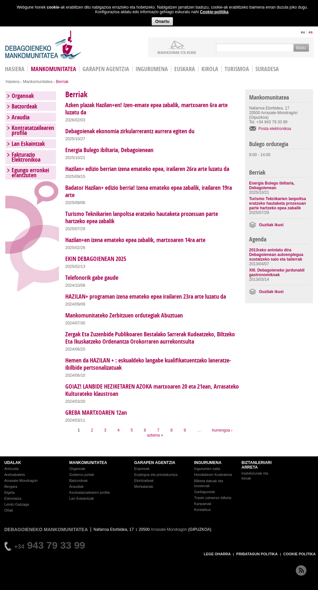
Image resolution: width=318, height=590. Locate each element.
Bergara (10, 486)
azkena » (155, 435)
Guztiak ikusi (271, 225)
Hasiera (12, 81)
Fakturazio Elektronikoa (26, 157)
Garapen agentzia (105, 69)
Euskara (184, 69)
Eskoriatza (12, 498)
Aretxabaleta (14, 475)
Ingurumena (151, 69)
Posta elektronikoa (274, 128)
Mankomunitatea (53, 69)
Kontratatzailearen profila (33, 130)
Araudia (20, 117)
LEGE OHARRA (217, 554)
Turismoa (237, 69)
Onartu (162, 21)
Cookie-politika (214, 12)
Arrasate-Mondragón (21, 481)
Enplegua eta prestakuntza (156, 475)
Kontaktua (202, 510)
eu (303, 32)
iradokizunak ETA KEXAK (176, 52)
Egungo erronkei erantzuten (30, 172)
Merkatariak (143, 486)
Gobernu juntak (81, 475)
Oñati (8, 510)
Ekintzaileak (144, 481)
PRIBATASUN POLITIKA (257, 554)
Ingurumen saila (207, 469)
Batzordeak (24, 106)
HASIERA (15, 69)
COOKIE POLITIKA (299, 554)
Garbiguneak (204, 492)
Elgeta (9, 492)
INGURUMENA (208, 462)
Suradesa (267, 69)
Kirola (209, 69)
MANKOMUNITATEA (88, 462)
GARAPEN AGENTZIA (154, 462)
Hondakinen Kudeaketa (213, 475)
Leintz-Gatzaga (16, 504)
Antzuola (11, 469)
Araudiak (76, 486)
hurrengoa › (222, 430)
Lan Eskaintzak (28, 144)
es (311, 32)
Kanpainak (202, 504)
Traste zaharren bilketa (212, 498)
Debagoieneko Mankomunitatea (43, 45)
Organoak (23, 96)
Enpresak (141, 469)
